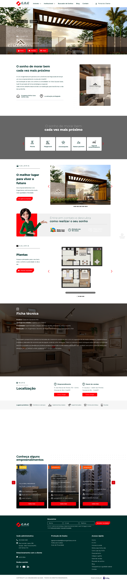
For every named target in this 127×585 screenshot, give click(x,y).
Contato (85, 3)
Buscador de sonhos (98, 565)
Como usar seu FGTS (98, 554)
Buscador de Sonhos (65, 3)
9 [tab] (84, 207)
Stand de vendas (97, 562)
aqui (85, 530)
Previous (24, 143)
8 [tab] (83, 207)
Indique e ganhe (97, 560)
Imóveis (36, 3)
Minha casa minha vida (99, 552)
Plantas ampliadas (25, 270)
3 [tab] (75, 207)
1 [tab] (78, 297)
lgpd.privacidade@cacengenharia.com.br (63, 544)
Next (103, 143)
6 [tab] (79, 207)
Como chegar (61, 394)
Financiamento (96, 557)
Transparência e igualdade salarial (102, 570)
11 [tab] (87, 207)
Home (94, 544)
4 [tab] (76, 207)
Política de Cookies (55, 531)
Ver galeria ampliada (24, 199)
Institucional (48, 3)
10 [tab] (86, 207)
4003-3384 (22, 561)
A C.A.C (94, 546)
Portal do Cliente (104, 3)
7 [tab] (81, 207)
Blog (78, 3)
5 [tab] (78, 207)
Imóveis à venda (97, 549)
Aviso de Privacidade (66, 531)
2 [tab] (79, 297)
